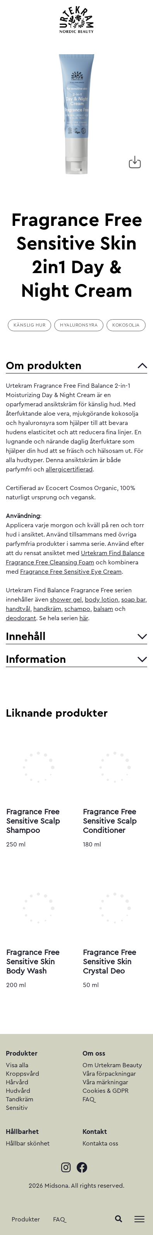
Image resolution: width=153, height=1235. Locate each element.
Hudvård (18, 1091)
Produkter (26, 1219)
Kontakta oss (100, 1143)
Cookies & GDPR (106, 1091)
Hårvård (17, 1082)
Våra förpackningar (109, 1074)
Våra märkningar (105, 1082)
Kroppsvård (22, 1074)
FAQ (59, 1219)
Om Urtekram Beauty (112, 1065)
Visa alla (17, 1065)
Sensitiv (17, 1108)
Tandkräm (19, 1099)
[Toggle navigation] (139, 1219)
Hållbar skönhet (28, 1143)
